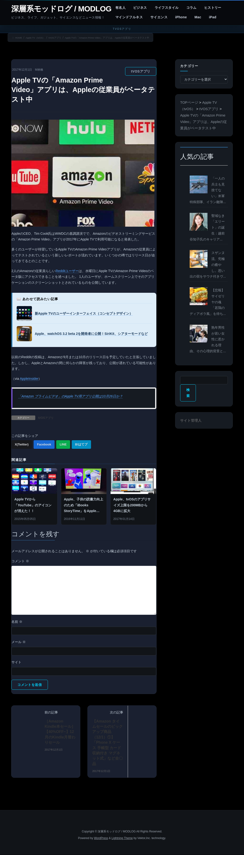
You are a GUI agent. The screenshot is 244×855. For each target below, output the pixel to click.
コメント (20, 561)
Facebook (44, 444)
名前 (16, 622)
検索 (188, 393)
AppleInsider (29, 379)
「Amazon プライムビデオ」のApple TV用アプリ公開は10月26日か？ (70, 396)
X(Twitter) (22, 444)
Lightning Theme (122, 838)
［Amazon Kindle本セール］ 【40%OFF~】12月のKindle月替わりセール (60, 732)
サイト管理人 (191, 421)
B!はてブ (81, 444)
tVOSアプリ (140, 71)
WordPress (101, 838)
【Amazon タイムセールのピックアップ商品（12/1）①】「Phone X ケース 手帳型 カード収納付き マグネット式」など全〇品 (107, 742)
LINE (63, 444)
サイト (16, 662)
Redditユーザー (67, 271)
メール (18, 642)
